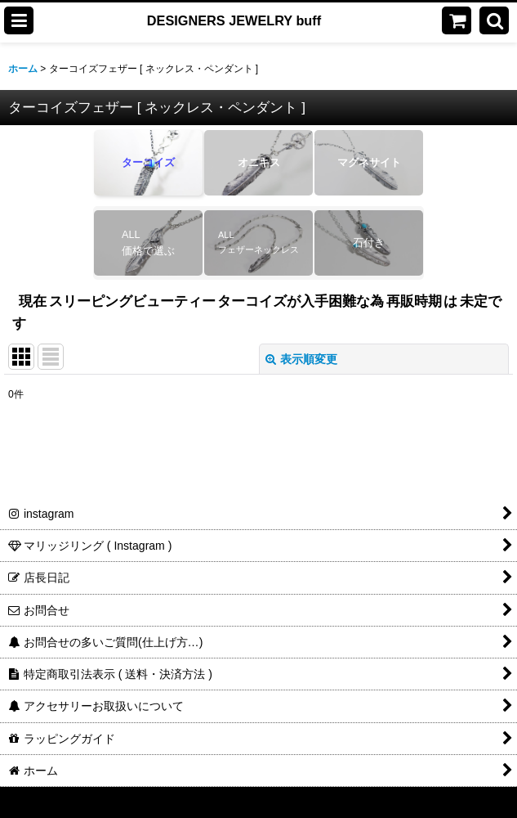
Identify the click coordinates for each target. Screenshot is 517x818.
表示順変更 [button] (301, 359)
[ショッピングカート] (456, 20)
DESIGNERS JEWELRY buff (234, 20)
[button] (18, 20)
